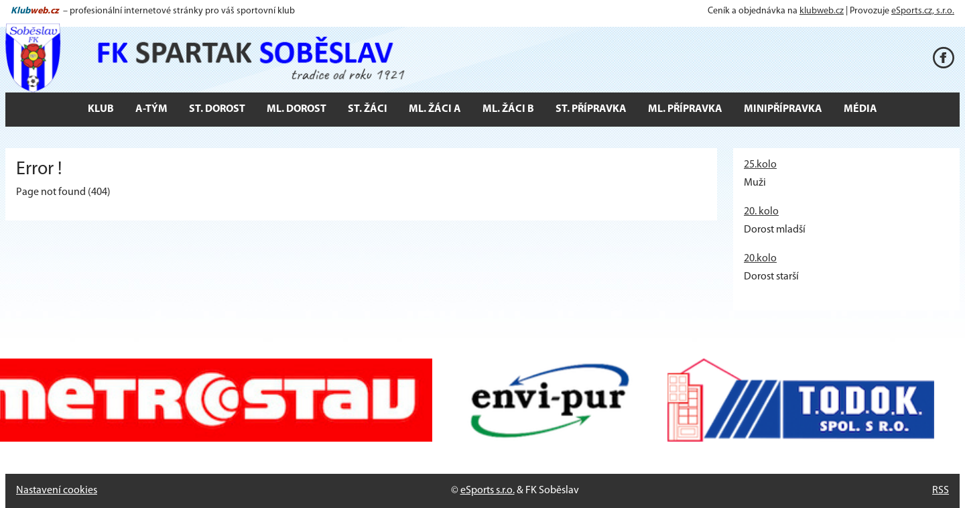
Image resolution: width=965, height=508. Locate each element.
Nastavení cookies (56, 490)
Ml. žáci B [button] (508, 109)
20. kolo (761, 211)
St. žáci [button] (367, 109)
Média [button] (860, 109)
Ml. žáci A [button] (435, 109)
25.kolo (760, 165)
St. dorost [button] (217, 109)
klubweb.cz (821, 11)
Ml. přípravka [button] (685, 109)
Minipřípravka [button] (783, 109)
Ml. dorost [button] (296, 109)
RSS (940, 490)
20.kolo (760, 258)
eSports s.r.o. (487, 490)
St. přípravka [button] (591, 109)
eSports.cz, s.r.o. (922, 11)
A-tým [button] (151, 109)
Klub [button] (101, 109)
